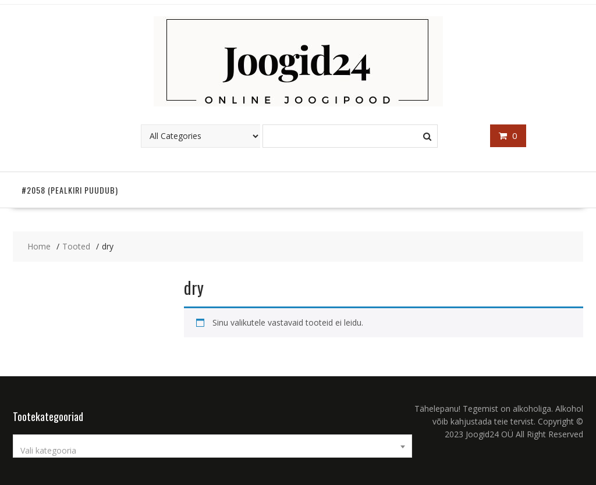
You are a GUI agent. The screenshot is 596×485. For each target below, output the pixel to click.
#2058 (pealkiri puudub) (70, 190)
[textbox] (212, 450)
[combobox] (212, 446)
